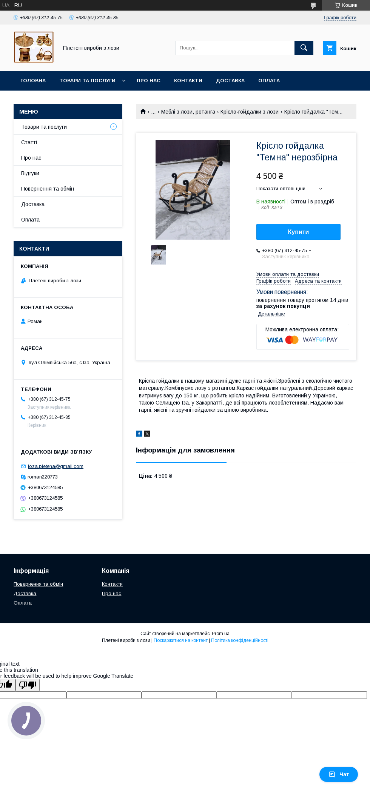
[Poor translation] (27, 685)
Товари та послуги (87, 80)
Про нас (148, 80)
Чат (338, 774)
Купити (298, 232)
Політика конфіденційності (239, 640)
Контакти (188, 80)
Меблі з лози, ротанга (188, 112)
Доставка (230, 80)
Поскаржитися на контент (181, 640)
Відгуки (30, 173)
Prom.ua (221, 633)
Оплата (269, 80)
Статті (29, 142)
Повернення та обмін (52, 100)
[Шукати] (303, 48)
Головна (33, 80)
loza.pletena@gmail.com (55, 466)
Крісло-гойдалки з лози (249, 112)
